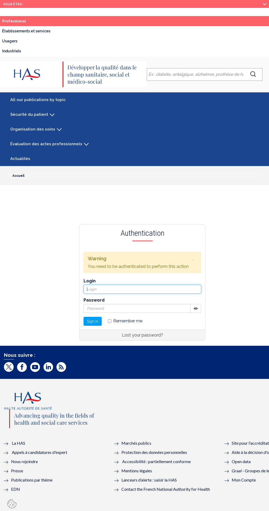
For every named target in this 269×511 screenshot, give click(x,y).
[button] (193, 260)
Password (94, 300)
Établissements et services (26, 31)
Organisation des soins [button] (32, 129)
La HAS (18, 442)
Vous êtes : (13, 4)
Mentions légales (136, 470)
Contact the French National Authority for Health (165, 489)
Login (90, 280)
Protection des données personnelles (154, 452)
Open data (241, 461)
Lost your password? (142, 335)
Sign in (92, 321)
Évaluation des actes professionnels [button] (46, 144)
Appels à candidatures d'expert (39, 452)
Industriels (11, 51)
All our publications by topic (38, 99)
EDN (15, 489)
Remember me (125, 320)
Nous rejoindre (24, 461)
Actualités (20, 158)
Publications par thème (32, 479)
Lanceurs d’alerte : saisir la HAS (149, 479)
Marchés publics (136, 442)
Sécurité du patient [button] (29, 114)
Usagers (9, 41)
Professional (14, 21)
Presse (17, 470)
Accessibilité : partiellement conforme (156, 461)
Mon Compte (244, 479)
